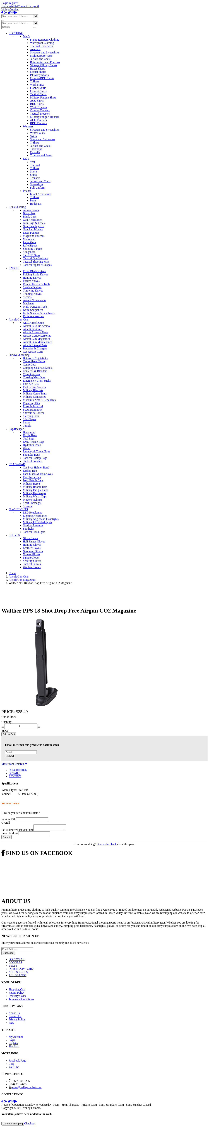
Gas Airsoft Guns (33, 351)
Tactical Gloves (32, 564)
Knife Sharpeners (33, 309)
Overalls (35, 152)
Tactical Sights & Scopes (37, 264)
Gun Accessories (32, 219)
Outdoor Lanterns (33, 525)
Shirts (33, 174)
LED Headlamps (32, 512)
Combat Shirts (38, 91)
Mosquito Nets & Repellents (39, 399)
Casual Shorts (38, 71)
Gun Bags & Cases (34, 222)
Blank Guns (30, 216)
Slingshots (29, 251)
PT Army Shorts (39, 74)
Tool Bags (29, 438)
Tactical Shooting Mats (36, 261)
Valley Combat (10, 9)
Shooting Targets (32, 248)
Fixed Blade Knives (34, 271)
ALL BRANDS (17, 976)
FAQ (11, 1023)
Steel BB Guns (31, 255)
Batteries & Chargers (35, 348)
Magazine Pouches (33, 235)
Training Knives (32, 293)
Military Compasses (34, 396)
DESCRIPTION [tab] (18, 769)
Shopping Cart (17, 990)
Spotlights (29, 528)
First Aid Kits (31, 383)
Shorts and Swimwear (42, 139)
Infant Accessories (40, 194)
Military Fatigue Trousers (44, 116)
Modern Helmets (32, 499)
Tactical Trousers (40, 113)
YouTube (14, 1068)
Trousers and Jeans (41, 155)
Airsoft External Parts (35, 332)
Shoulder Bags (31, 454)
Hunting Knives (32, 277)
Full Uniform (37, 187)
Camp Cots (29, 364)
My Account (16, 1037)
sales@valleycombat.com (27, 1088)
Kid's (26, 158)
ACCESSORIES (18, 973)
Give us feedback (107, 845)
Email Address (9, 834)
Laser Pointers (31, 232)
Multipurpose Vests (41, 55)
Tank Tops (36, 148)
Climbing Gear (31, 374)
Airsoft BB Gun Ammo (36, 325)
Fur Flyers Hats (32, 477)
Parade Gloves (31, 557)
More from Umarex (14, 763)
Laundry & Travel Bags (36, 451)
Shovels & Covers (33, 412)
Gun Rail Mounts (33, 229)
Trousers (35, 177)
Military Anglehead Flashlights (41, 518)
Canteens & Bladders (35, 370)
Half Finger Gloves (34, 541)
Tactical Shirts (38, 94)
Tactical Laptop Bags (35, 457)
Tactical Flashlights (34, 531)
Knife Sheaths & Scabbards (38, 313)
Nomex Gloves (31, 554)
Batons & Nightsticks (35, 358)
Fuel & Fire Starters (34, 387)
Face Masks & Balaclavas (38, 473)
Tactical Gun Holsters (35, 258)
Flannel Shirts (38, 87)
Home (4, 6)
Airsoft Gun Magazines (36, 338)
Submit (10, 756)
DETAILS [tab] (14, 773)
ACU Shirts (37, 100)
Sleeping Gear (31, 416)
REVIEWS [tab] (15, 776)
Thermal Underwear (41, 46)
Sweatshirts (36, 184)
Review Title (8, 819)
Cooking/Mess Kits (34, 377)
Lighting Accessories (35, 515)
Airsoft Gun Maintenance (37, 342)
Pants (33, 200)
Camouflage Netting (34, 361)
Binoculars (29, 213)
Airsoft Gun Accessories (37, 335)
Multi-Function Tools (35, 306)
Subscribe (8, 954)
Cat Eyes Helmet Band (36, 467)
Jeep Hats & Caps (33, 480)
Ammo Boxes (31, 210)
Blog (11, 1064)
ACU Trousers (38, 120)
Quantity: (6, 721)
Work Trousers (38, 107)
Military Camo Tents (35, 393)
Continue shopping (13, 1124)
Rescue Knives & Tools (36, 284)
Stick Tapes (29, 419)
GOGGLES (15, 963)
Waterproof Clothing (42, 42)
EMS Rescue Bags (33, 441)
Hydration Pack (32, 444)
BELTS (13, 966)
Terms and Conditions (21, 1000)
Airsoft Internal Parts (35, 345)
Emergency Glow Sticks (37, 380)
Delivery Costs (17, 996)
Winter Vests (37, 132)
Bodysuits (36, 203)
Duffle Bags (30, 435)
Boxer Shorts (37, 68)
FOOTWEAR (17, 960)
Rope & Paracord (33, 406)
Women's (28, 126)
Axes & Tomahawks (34, 300)
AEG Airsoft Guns (33, 322)
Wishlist (13, 6)
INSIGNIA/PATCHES (21, 969)
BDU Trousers (38, 123)
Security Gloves (32, 560)
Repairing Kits (31, 403)
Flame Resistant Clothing (44, 39)
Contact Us (24, 6)
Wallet (26, 448)
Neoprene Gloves (33, 551)
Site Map (14, 1047)
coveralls (35, 49)
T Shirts (34, 81)
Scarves (27, 506)
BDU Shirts (37, 103)
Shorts (33, 171)
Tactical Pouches (32, 461)
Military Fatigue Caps (35, 490)
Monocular (29, 239)
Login (4, 2)
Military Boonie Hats (35, 486)
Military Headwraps (34, 493)
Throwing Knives (33, 290)
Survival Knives (32, 287)
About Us (14, 1014)
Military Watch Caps (35, 496)
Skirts (33, 136)
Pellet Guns (29, 242)
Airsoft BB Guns (32, 329)
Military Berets (31, 483)
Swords (27, 296)
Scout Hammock (32, 409)
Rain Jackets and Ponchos (45, 62)
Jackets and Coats (40, 58)
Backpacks (29, 432)
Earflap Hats (30, 470)
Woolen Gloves (32, 567)
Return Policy (16, 993)
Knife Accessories (33, 316)
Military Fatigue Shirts (43, 97)
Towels (27, 425)
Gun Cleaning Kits (33, 226)
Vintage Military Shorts (43, 65)
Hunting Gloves (32, 544)
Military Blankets (33, 390)
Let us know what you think (17, 830)
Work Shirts (37, 84)
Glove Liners (30, 538)
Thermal (35, 165)
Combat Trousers (40, 110)
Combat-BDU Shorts (42, 78)
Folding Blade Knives (35, 274)
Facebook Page (17, 1061)
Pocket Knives (31, 280)
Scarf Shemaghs (32, 502)
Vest (32, 161)
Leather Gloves (31, 547)
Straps (26, 422)
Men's (26, 36)
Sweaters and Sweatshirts (44, 52)
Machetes (28, 303)
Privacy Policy (17, 1020)
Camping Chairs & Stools (37, 367)
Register (13, 2)
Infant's (27, 190)
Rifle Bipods (30, 245)
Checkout (29, 1124)
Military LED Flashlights (37, 522)
